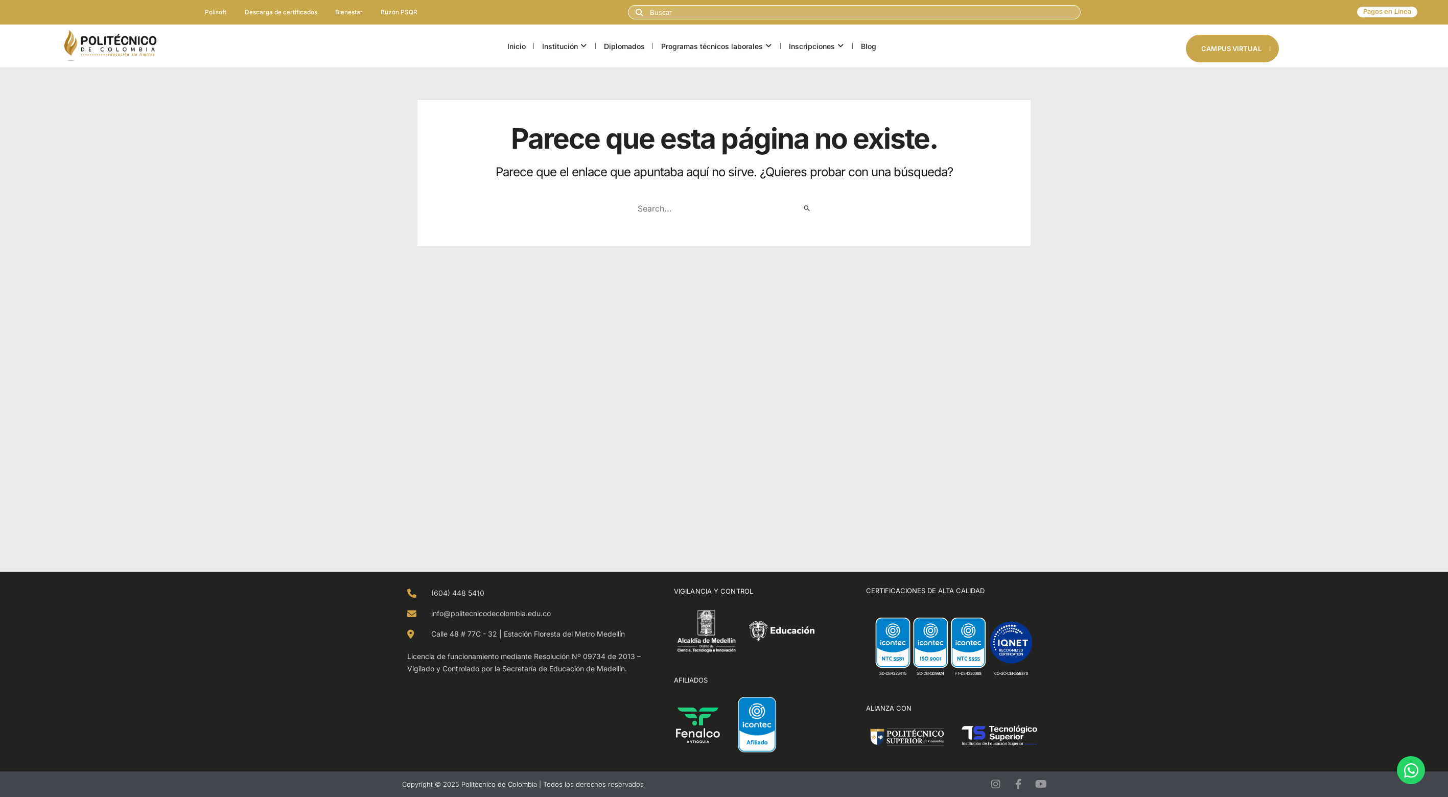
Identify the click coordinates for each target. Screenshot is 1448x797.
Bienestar (350, 12)
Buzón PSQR (403, 12)
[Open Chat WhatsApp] (1411, 770)
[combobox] (854, 12)
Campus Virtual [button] (1236, 48)
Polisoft (212, 12)
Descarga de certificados (279, 12)
